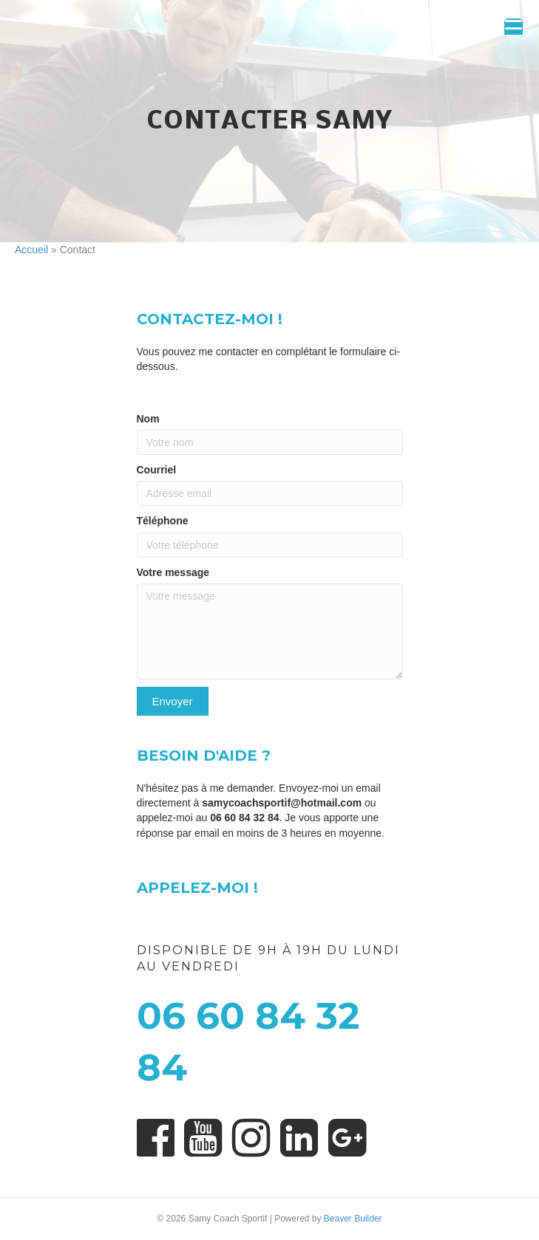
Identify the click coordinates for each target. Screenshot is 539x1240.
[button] (173, 701)
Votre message (173, 572)
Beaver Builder (353, 1218)
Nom (148, 419)
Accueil (31, 250)
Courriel (157, 470)
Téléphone (163, 521)
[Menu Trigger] (513, 27)
